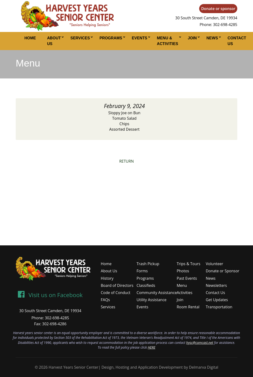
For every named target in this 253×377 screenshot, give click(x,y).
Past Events (187, 278)
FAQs (105, 299)
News (212, 38)
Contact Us (237, 41)
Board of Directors (117, 285)
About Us (54, 41)
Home (30, 38)
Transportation (219, 307)
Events (139, 38)
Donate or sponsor (218, 8)
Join (192, 38)
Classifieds (146, 285)
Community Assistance (157, 292)
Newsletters (216, 285)
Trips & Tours (188, 263)
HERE (151, 347)
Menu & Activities (167, 41)
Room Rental (188, 307)
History (107, 278)
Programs (111, 38)
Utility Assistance (151, 299)
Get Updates (217, 299)
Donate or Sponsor (222, 271)
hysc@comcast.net (199, 342)
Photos (183, 271)
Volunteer (214, 263)
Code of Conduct (115, 292)
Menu (182, 285)
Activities (184, 292)
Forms (142, 271)
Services (80, 38)
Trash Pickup (148, 263)
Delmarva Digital (203, 367)
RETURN (126, 161)
